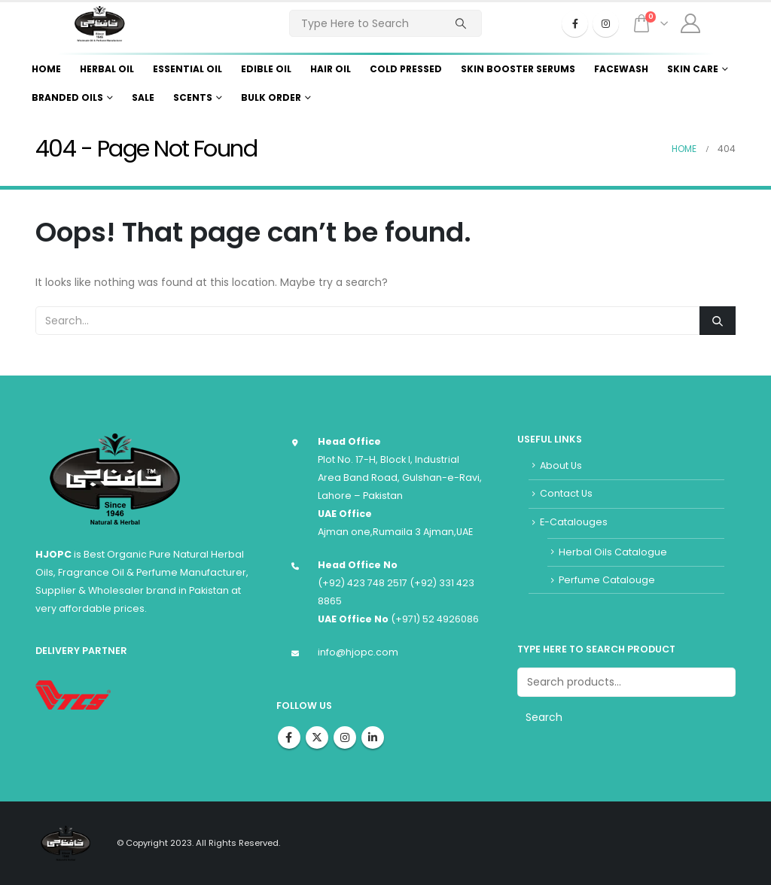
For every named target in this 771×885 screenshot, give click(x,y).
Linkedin (372, 737)
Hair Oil (330, 68)
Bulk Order (271, 97)
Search (544, 717)
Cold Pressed (406, 68)
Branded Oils (67, 97)
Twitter (317, 737)
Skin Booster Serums (518, 68)
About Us (561, 465)
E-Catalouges (574, 521)
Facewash (621, 68)
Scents (192, 97)
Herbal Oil (107, 68)
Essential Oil (187, 68)
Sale (143, 97)
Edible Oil (266, 68)
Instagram (345, 737)
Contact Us (566, 493)
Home (46, 68)
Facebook (289, 737)
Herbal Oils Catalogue (613, 552)
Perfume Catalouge (607, 579)
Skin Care (692, 68)
